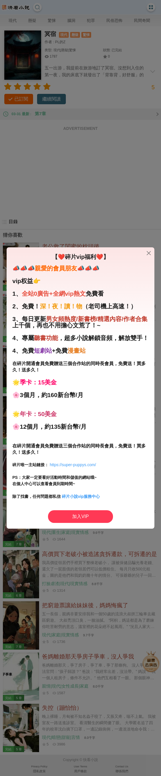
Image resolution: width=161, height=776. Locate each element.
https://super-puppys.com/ (73, 464)
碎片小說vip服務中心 (81, 496)
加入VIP (80, 516)
